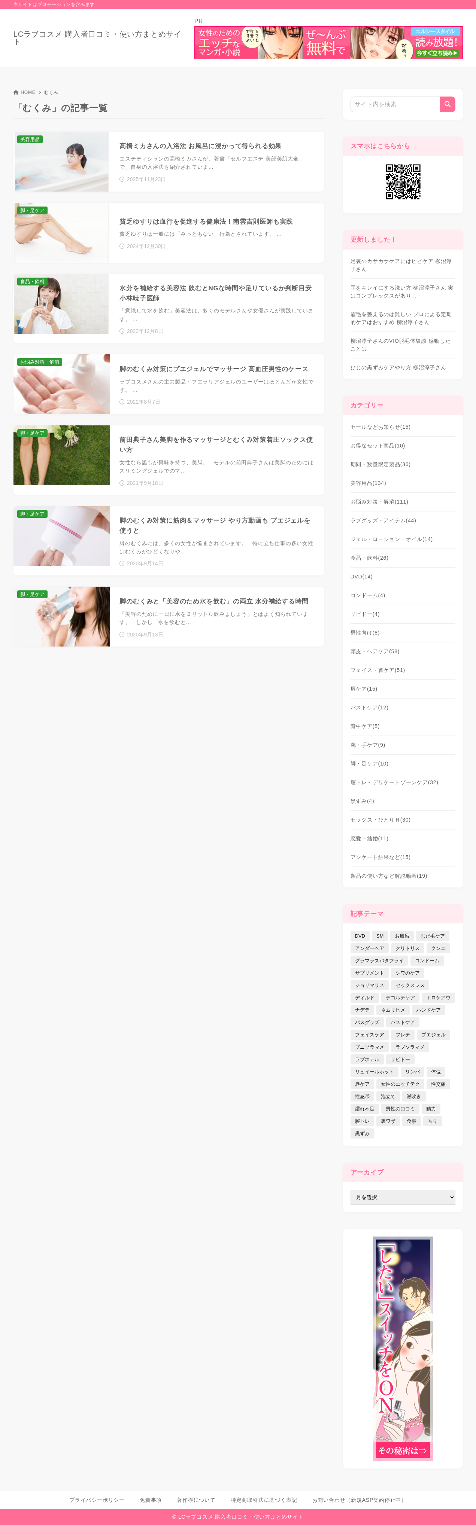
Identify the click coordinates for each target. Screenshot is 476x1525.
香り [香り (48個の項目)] (432, 1121)
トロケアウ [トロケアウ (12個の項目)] (438, 997)
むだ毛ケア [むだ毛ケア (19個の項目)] (433, 936)
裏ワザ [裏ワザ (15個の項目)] (388, 1121)
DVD (362, 577)
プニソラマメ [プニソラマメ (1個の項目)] (369, 1047)
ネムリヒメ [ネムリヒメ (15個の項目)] (393, 1010)
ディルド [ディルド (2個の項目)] (365, 997)
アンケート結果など (381, 857)
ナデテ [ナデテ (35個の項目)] (362, 1010)
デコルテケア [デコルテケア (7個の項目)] (400, 997)
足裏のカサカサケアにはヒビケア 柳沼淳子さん (401, 265)
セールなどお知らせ (381, 427)
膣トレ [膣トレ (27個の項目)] (362, 1121)
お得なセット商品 (378, 446)
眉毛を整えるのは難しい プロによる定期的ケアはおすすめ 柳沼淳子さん (401, 318)
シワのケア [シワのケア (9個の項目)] (407, 973)
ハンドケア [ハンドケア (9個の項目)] (428, 1010)
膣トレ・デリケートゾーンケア (395, 782)
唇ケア (364, 689)
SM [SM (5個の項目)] (380, 936)
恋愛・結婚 (370, 838)
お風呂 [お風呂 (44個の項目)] (402, 936)
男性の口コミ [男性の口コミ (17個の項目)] (400, 1109)
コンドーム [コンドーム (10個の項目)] (427, 960)
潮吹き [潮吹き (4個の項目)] (414, 1096)
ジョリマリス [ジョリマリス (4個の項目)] (369, 985)
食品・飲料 (370, 558)
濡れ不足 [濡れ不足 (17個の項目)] (365, 1109)
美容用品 (368, 483)
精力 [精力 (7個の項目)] (431, 1109)
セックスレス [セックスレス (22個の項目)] (410, 985)
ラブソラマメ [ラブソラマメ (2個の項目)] (410, 1047)
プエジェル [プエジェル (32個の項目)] (433, 1034)
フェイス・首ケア (378, 670)
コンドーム (368, 595)
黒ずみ (363, 801)
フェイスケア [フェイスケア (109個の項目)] (369, 1034)
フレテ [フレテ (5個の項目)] (402, 1034)
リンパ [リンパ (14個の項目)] (412, 1072)
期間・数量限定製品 (381, 464)
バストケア (370, 707)
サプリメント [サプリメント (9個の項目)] (369, 973)
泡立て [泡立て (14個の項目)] (388, 1096)
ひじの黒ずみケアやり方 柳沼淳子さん (398, 367)
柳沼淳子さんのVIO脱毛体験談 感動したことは (401, 345)
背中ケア (365, 726)
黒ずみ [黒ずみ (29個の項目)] (362, 1133)
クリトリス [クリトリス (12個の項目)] (407, 948)
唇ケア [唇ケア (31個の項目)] (362, 1084)
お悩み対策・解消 (380, 502)
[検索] (447, 104)
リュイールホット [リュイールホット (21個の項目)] (374, 1072)
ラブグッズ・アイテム (383, 520)
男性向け (365, 633)
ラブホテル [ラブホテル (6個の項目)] (367, 1059)
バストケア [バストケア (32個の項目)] (403, 1022)
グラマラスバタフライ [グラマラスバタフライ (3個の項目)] (379, 960)
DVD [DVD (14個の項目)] (360, 936)
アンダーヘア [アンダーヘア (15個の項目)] (369, 948)
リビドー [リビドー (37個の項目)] (400, 1059)
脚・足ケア (370, 764)
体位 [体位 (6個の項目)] (436, 1072)
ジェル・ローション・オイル (392, 539)
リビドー (365, 614)
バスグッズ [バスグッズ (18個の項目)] (367, 1022)
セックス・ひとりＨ (381, 820)
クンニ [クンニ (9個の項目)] (438, 948)
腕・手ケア (368, 745)
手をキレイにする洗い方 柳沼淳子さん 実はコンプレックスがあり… (402, 292)
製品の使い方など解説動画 (389, 876)
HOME (24, 92)
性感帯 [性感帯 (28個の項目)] (362, 1096)
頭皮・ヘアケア (375, 651)
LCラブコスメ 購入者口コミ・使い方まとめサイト (97, 37)
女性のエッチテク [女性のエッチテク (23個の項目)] (400, 1084)
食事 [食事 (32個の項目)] (411, 1121)
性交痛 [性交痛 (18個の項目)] (438, 1084)
